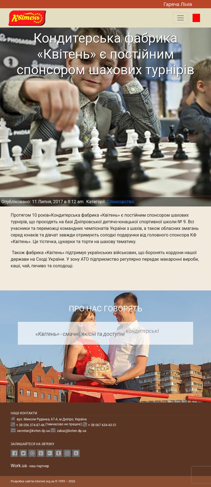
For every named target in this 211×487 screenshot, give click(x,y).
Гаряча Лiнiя (177, 4)
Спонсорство (120, 201)
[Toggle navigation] (180, 17)
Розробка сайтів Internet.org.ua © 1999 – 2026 (43, 481)
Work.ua (19, 465)
